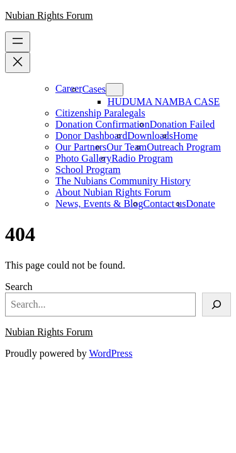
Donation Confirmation (102, 124)
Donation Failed (182, 124)
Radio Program (141, 158)
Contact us (164, 203)
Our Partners (80, 147)
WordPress (110, 353)
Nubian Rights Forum (49, 15)
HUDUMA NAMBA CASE (164, 101)
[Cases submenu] (114, 89)
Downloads (150, 135)
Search (19, 286)
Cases (94, 89)
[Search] (216, 304)
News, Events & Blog (99, 203)
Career (68, 88)
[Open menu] (17, 41)
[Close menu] (17, 62)
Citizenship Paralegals (100, 113)
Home (185, 135)
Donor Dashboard (91, 135)
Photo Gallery (83, 158)
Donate (200, 203)
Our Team (126, 147)
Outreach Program (184, 147)
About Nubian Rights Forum (113, 192)
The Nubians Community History (123, 181)
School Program (88, 169)
